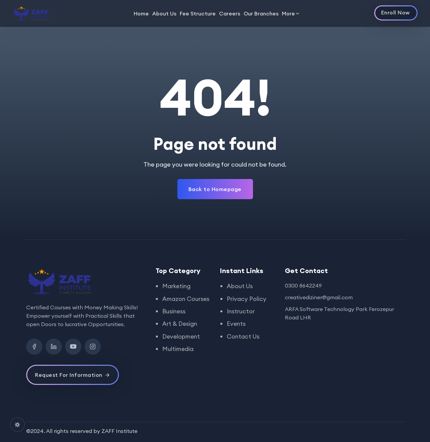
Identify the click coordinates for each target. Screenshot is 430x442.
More (288, 13)
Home (141, 13)
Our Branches (261, 13)
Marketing (176, 286)
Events (236, 323)
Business (174, 320)
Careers (229, 13)
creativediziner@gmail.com (319, 297)
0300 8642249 (303, 285)
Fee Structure (198, 13)
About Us (164, 13)
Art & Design (180, 332)
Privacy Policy (247, 298)
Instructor (241, 311)
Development (181, 345)
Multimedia (178, 357)
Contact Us (243, 336)
